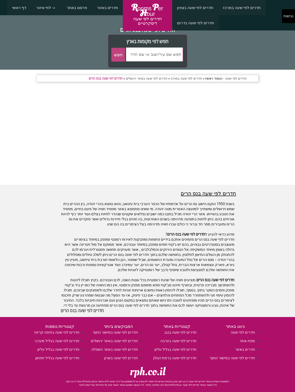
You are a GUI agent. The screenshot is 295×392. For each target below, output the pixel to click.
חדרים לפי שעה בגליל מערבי (57, 340)
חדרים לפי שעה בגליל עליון (175, 349)
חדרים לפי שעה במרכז (242, 7)
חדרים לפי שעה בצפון (195, 7)
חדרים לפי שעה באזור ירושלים (114, 340)
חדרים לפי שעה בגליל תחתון (57, 357)
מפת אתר (247, 340)
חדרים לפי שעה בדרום (195, 22)
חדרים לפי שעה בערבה (178, 340)
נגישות (288, 16)
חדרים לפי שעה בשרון (121, 357)
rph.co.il (147, 372)
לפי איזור (43, 7)
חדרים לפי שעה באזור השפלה (114, 349)
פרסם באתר (77, 7)
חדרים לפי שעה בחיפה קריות (56, 332)
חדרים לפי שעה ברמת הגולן (174, 357)
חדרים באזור (107, 7)
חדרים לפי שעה (243, 332)
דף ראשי (19, 7)
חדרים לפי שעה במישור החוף (232, 357)
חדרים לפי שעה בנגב (180, 332)
